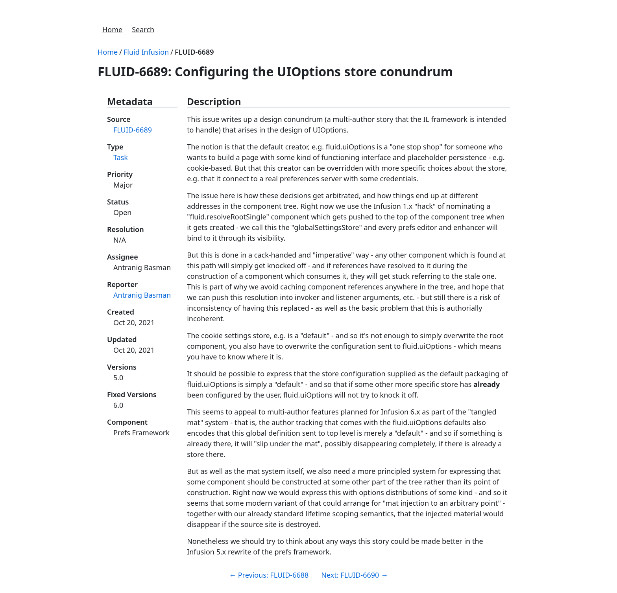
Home (112, 29)
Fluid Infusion (146, 52)
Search (143, 29)
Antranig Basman (142, 295)
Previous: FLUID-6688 (268, 575)
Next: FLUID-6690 (354, 575)
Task (120, 157)
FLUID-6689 (194, 52)
